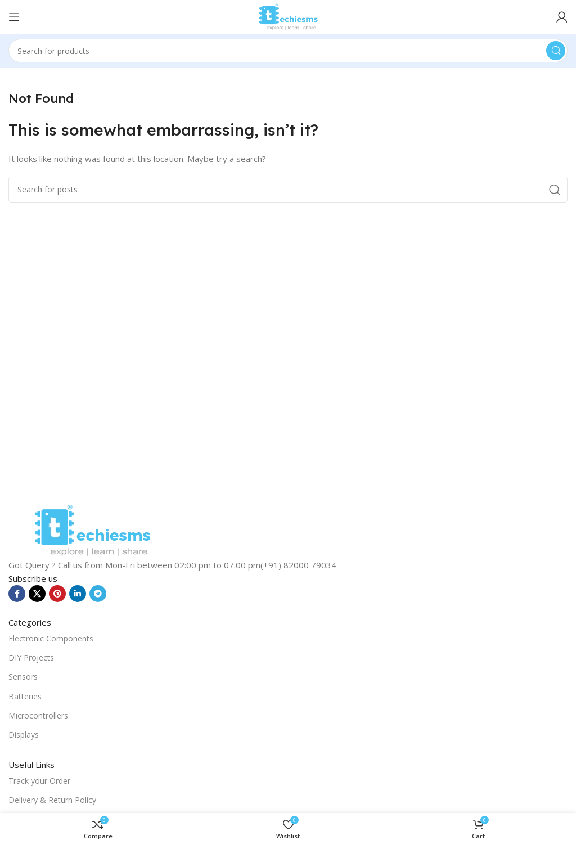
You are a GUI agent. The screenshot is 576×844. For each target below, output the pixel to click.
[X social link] (37, 593)
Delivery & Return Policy (52, 799)
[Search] (288, 50)
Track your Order (39, 780)
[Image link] (92, 529)
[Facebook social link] (16, 593)
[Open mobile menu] (14, 17)
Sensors (23, 676)
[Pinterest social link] (57, 593)
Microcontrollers (38, 715)
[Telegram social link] (97, 593)
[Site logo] (288, 15)
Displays (23, 734)
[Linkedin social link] (77, 593)
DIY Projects (31, 657)
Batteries (25, 696)
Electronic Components (50, 638)
